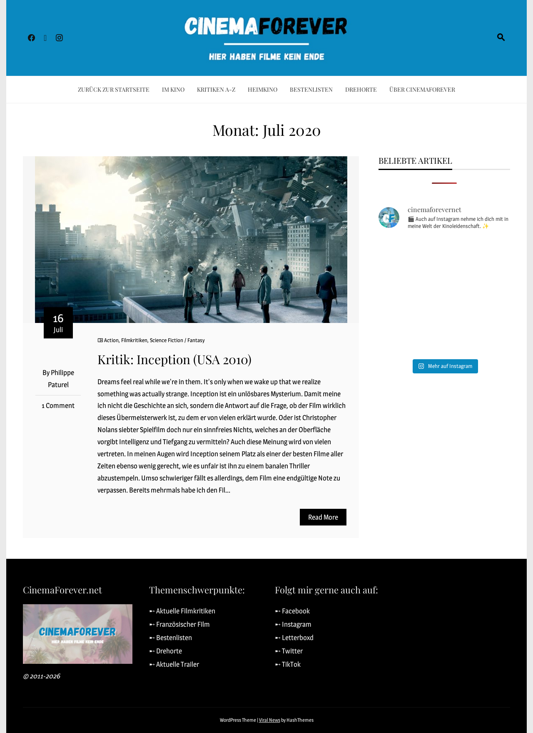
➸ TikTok (288, 664)
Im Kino (173, 89)
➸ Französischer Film (179, 624)
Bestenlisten (311, 89)
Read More (323, 517)
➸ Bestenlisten (170, 637)
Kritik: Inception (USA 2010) (174, 359)
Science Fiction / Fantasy (177, 340)
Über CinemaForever (422, 89)
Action (111, 340)
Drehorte (361, 89)
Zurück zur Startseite (113, 89)
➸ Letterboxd (294, 637)
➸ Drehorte (165, 651)
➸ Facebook (292, 611)
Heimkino (262, 89)
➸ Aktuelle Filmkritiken (182, 611)
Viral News (269, 720)
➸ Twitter (289, 651)
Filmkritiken (134, 340)
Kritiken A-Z (216, 89)
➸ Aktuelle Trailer (174, 664)
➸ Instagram (293, 624)
